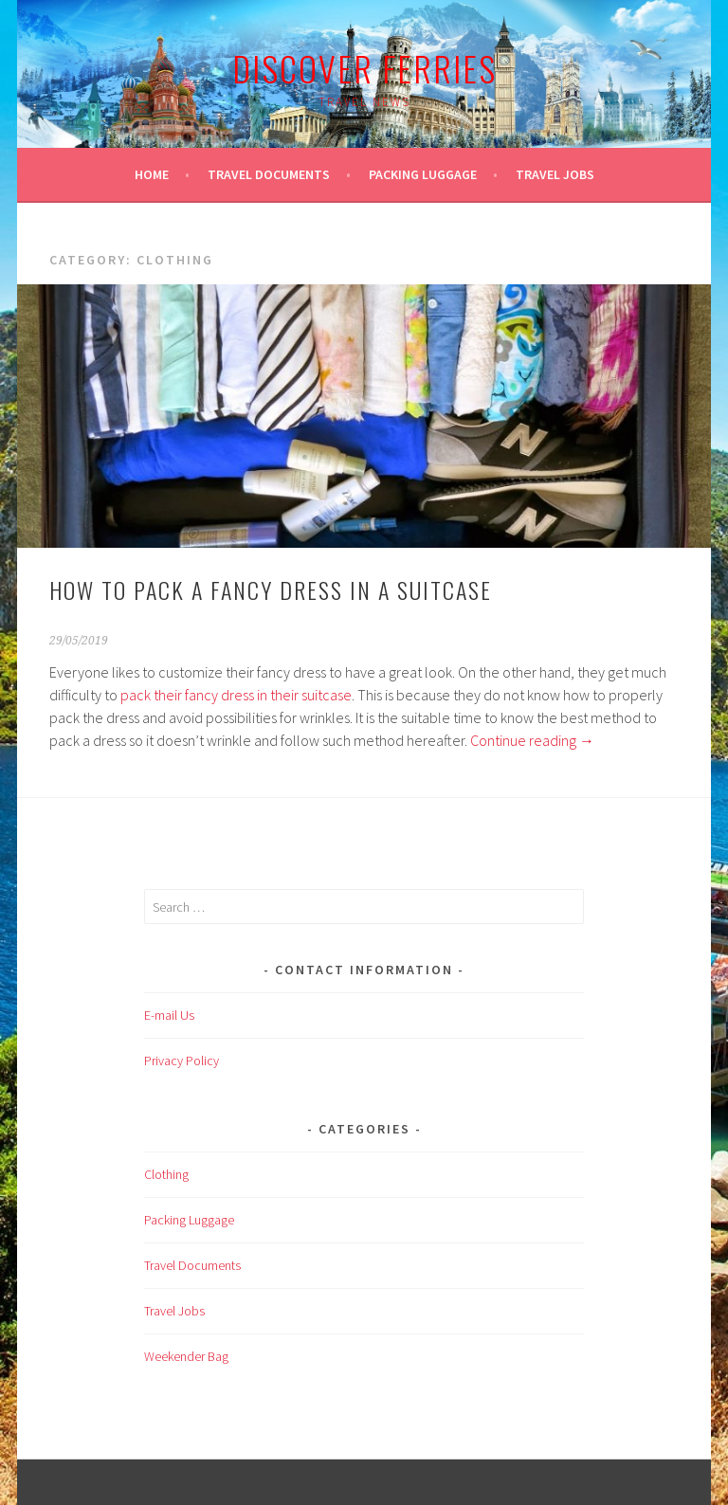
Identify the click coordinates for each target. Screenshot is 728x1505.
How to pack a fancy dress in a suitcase (270, 589)
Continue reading (532, 740)
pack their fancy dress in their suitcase (236, 694)
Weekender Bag (186, 1356)
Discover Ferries (364, 68)
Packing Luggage (423, 174)
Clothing (166, 1174)
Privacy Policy (181, 1060)
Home (152, 174)
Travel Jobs (555, 174)
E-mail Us (169, 1015)
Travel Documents (269, 174)
